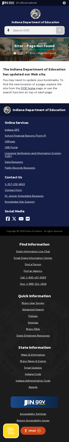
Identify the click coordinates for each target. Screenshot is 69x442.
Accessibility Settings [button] (33, 414)
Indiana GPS (12, 129)
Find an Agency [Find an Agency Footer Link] (33, 271)
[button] (65, 2)
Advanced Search (33, 309)
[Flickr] (28, 219)
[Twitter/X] (14, 219)
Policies (33, 316)
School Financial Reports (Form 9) (25, 135)
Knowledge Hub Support (20, 201)
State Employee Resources (33, 335)
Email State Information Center (33, 258)
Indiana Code (33, 374)
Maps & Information (33, 354)
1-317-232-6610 (15, 184)
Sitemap (33, 322)
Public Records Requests (20, 167)
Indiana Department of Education (35, 22)
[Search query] (33, 30)
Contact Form (13, 190)
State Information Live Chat (33, 251)
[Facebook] (8, 219)
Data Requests (14, 162)
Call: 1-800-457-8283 (33, 277)
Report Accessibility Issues (33, 420)
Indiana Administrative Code (33, 380)
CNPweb (10, 141)
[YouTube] (21, 219)
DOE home (28, 88)
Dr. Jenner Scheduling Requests (24, 196)
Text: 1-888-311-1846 (33, 284)
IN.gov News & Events (33, 361)
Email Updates (33, 367)
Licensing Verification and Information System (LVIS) (33, 155)
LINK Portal (11, 147)
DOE (20, 53)
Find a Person (33, 264)
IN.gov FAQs (33, 329)
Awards (33, 387)
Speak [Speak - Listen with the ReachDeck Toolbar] (32, 431)
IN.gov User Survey (33, 303)
